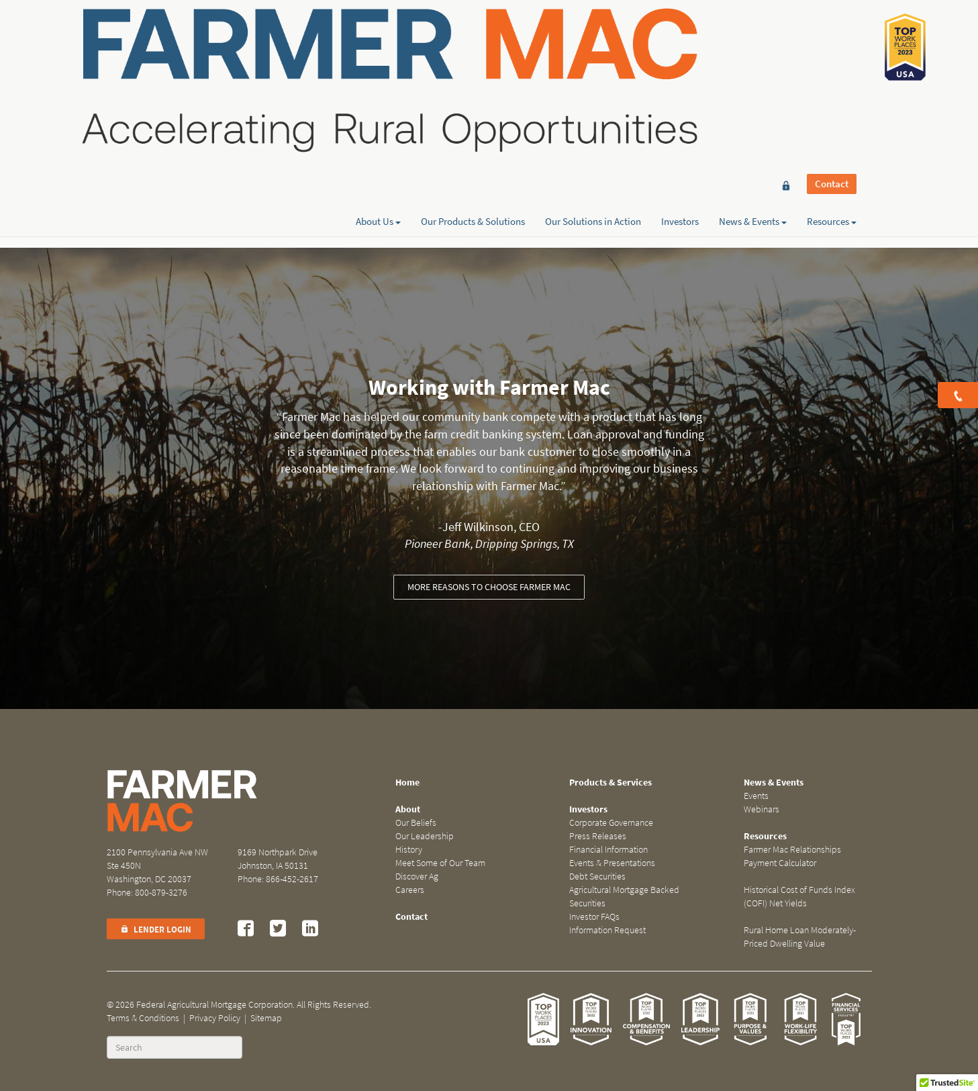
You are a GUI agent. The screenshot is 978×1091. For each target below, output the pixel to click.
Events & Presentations (612, 863)
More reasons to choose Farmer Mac (489, 587)
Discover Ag (416, 876)
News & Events (753, 58)
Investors (680, 58)
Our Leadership (424, 836)
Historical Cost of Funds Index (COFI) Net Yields (799, 897)
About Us (378, 58)
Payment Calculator (780, 863)
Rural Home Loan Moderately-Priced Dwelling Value (800, 937)
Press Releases (597, 836)
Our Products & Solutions (473, 58)
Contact (831, 35)
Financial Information (608, 849)
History (408, 849)
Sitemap (266, 1018)
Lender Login (155, 929)
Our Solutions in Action (593, 58)
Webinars (761, 809)
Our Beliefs (415, 822)
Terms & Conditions (143, 1018)
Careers (409, 890)
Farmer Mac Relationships (792, 849)
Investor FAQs (594, 916)
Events (756, 796)
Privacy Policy (214, 1018)
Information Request (607, 930)
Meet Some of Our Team (440, 863)
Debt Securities (597, 876)
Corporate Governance (611, 822)
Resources (832, 58)
